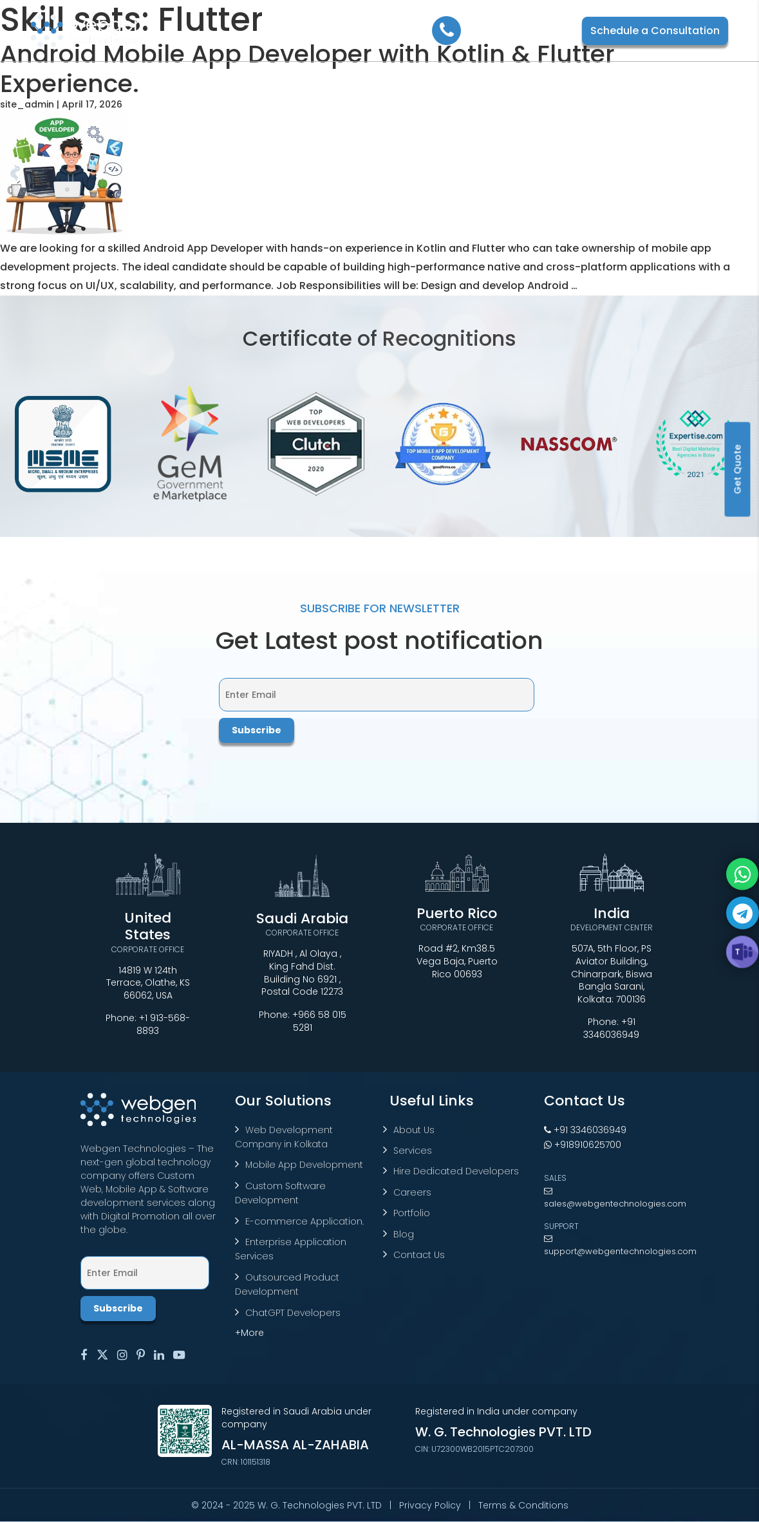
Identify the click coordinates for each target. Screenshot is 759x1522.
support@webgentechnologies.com (620, 1246)
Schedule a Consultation (655, 30)
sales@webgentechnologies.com (615, 1198)
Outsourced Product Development (287, 1284)
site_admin (27, 104)
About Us (414, 1129)
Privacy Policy (430, 1505)
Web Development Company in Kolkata (284, 1137)
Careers (412, 1192)
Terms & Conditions (523, 1505)
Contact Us (419, 1254)
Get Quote (737, 469)
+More (249, 1332)
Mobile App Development (304, 1164)
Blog (403, 1234)
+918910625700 (582, 1144)
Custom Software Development (280, 1193)
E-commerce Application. (304, 1221)
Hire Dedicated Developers (456, 1171)
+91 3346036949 (611, 1028)
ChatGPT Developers (293, 1312)
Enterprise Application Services (290, 1249)
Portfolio (411, 1213)
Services (412, 1150)
